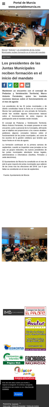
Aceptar (18, 394)
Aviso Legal (6, 406)
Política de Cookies (33, 406)
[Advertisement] (21, 288)
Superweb (15, 404)
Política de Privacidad (18, 406)
